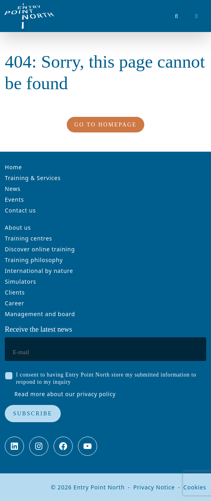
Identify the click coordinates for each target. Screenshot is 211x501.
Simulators (20, 281)
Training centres (28, 238)
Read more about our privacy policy (65, 394)
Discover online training (40, 249)
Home (13, 167)
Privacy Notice (154, 487)
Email (27, 355)
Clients (15, 292)
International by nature (39, 271)
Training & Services (33, 178)
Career (14, 303)
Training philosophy (34, 260)
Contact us (20, 210)
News (12, 188)
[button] (177, 16)
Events (14, 199)
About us (18, 227)
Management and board (40, 314)
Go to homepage (105, 125)
